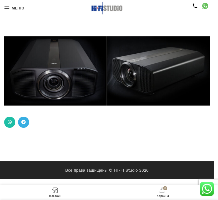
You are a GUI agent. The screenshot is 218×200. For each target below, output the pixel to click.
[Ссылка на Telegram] (23, 122)
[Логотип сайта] (107, 8)
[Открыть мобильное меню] (14, 8)
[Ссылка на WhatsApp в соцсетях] (9, 122)
